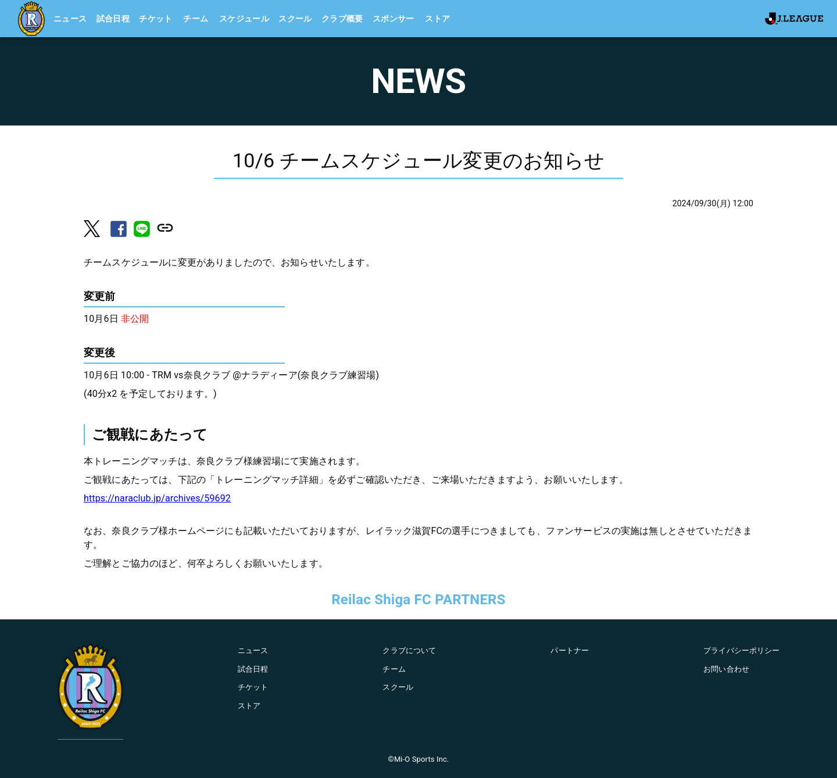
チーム (195, 18)
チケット (156, 18)
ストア (437, 18)
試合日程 (113, 18)
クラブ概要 (342, 18)
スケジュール (244, 18)
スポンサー (393, 18)
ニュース (70, 18)
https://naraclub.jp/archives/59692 (157, 498)
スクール (295, 18)
